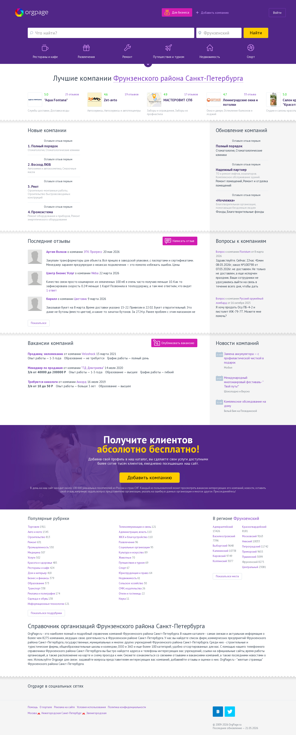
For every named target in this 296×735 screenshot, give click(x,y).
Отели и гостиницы (130, 593)
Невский (247, 541)
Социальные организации (134, 547)
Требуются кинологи (43, 382)
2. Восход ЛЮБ (39, 164)
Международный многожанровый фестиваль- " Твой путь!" (243, 382)
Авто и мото (35, 532)
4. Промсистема (40, 212)
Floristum (245, 251)
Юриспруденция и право (134, 573)
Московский (249, 536)
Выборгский (220, 545)
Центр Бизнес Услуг (60, 273)
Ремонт (32, 542)
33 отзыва (250, 94)
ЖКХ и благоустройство (133, 537)
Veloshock (88, 354)
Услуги (31, 557)
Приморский (249, 551)
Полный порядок (229, 146)
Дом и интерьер (37, 573)
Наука (122, 598)
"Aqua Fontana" (56, 100)
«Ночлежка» (225, 200)
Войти (277, 13)
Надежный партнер (231, 169)
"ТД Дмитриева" (92, 368)
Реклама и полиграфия (41, 593)
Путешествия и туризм (132, 562)
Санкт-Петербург (71, 713)
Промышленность (38, 547)
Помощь (33, 707)
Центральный (250, 567)
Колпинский (220, 561)
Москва (32, 713)
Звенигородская (96, 713)
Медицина (34, 552)
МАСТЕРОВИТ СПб (177, 100)
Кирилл (51, 299)
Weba (94, 273)
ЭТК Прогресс (93, 252)
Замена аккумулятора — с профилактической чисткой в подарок (244, 358)
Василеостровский (224, 536)
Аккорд (81, 382)
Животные (125, 557)
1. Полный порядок (43, 146)
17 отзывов (191, 94)
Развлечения (126, 542)
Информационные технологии (46, 604)
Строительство (36, 537)
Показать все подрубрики (46, 613)
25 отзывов (72, 94)
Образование (36, 583)
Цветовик (80, 299)
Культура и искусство (131, 552)
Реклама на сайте (64, 707)
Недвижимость (128, 578)
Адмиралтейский (223, 527)
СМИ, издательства (130, 588)
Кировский (219, 556)
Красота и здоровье (40, 562)
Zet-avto (110, 100)
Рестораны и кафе (38, 568)
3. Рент (33, 186)
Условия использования (91, 707)
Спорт (122, 568)
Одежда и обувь (38, 598)
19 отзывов (132, 94)
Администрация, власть (133, 532)
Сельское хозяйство (131, 583)
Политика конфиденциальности (127, 707)
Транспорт (34, 588)
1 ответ (51, 290)
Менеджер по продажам (45, 368)
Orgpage (31, 12)
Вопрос (220, 251)
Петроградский (251, 546)
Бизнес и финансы (38, 578)
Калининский (220, 551)
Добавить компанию (212, 13)
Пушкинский (249, 557)
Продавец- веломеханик (45, 354)
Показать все (38, 323)
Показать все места (227, 576)
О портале (46, 707)
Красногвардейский (254, 527)
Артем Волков (56, 252)
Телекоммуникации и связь (135, 527)
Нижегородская (51, 713)
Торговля (33, 527)
